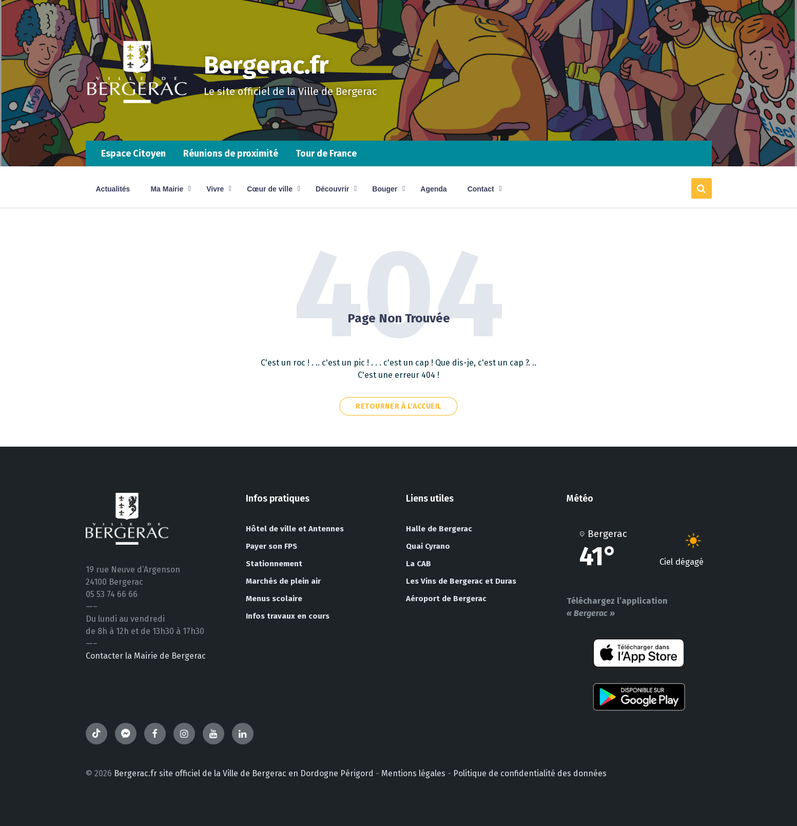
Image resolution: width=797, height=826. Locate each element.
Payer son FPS (271, 546)
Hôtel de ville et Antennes (295, 528)
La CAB (418, 563)
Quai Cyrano (428, 546)
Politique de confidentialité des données (530, 773)
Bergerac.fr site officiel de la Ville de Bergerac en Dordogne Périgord (244, 773)
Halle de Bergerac (439, 528)
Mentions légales (413, 773)
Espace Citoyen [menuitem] (133, 153)
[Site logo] (137, 120)
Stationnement (274, 563)
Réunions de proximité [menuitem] (230, 153)
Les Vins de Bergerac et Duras (461, 581)
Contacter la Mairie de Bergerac (146, 656)
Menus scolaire (274, 598)
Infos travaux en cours (287, 616)
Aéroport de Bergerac (446, 598)
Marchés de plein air (283, 581)
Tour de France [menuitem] (326, 153)
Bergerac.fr (266, 65)
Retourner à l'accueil (398, 406)
